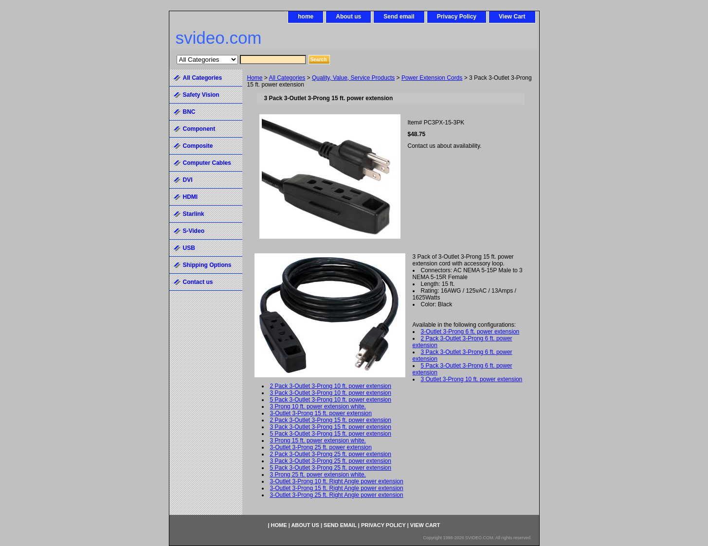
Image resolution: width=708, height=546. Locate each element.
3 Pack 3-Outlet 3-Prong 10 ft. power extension (330, 392)
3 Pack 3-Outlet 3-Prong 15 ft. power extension (330, 426)
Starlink (193, 214)
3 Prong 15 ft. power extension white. (318, 440)
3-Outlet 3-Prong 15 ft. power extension (321, 413)
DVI (188, 179)
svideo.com (219, 37)
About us (348, 16)
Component (199, 128)
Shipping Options (207, 265)
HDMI (190, 197)
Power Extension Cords (431, 77)
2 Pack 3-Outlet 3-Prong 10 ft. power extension (330, 386)
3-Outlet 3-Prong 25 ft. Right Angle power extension (336, 495)
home (305, 16)
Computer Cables (207, 162)
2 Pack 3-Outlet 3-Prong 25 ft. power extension (330, 454)
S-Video (193, 231)
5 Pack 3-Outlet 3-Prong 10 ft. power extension (330, 399)
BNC (189, 111)
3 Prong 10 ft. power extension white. (318, 406)
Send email (398, 16)
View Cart (512, 16)
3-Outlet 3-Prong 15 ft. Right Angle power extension (336, 488)
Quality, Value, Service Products (353, 77)
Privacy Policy (456, 16)
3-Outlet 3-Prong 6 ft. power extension (470, 331)
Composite (198, 145)
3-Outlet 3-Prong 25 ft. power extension (321, 447)
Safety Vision (201, 94)
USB (189, 248)
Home (255, 77)
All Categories (287, 77)
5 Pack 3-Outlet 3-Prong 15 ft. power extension (330, 433)
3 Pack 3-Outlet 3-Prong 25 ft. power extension (330, 461)
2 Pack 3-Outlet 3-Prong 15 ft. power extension (330, 420)
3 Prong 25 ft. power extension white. (318, 474)
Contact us (198, 282)
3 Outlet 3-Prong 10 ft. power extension (472, 379)
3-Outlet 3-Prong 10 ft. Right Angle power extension (336, 481)
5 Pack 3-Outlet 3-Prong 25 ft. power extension (330, 467)
